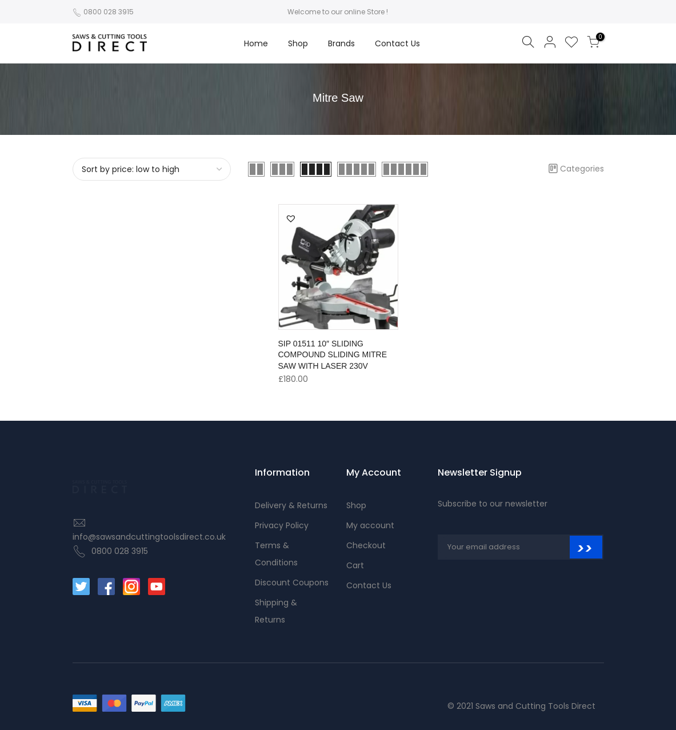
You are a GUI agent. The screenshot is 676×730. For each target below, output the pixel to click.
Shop (298, 43)
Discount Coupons (292, 582)
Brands (341, 43)
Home (256, 43)
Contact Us (397, 43)
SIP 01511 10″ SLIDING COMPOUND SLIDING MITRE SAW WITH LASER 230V (332, 355)
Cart (355, 565)
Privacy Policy (282, 525)
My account (370, 525)
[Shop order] (152, 169)
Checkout (366, 545)
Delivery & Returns (291, 505)
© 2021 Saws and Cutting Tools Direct (521, 706)
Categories (576, 168)
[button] (291, 218)
